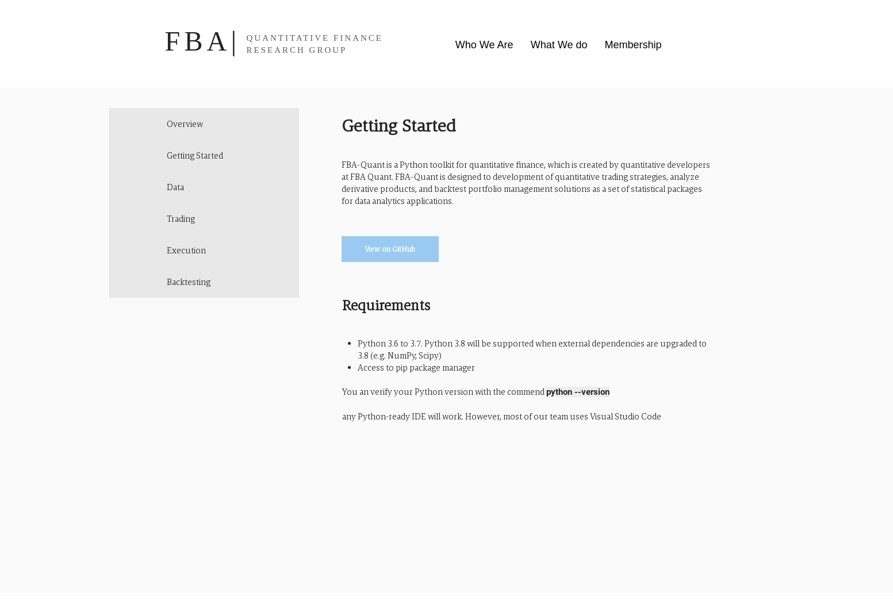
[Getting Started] (204, 155)
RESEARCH (276, 50)
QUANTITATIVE (288, 38)
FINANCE (358, 38)
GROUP (328, 50)
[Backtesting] (204, 282)
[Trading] (204, 218)
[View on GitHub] (390, 249)
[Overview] (204, 124)
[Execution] (204, 250)
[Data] (204, 187)
